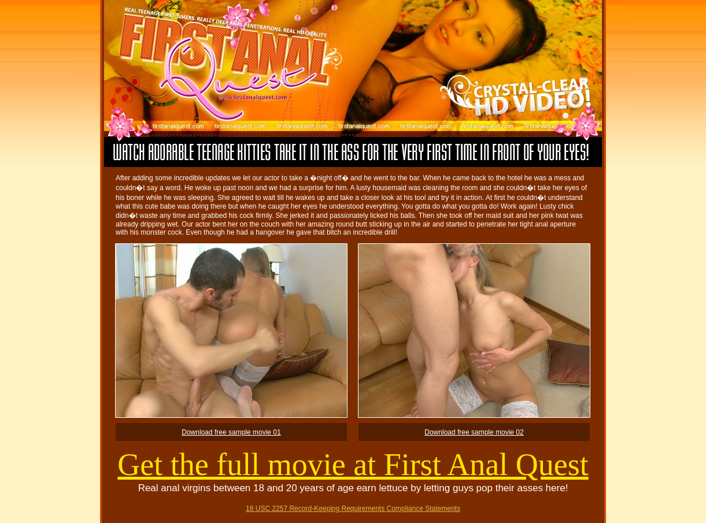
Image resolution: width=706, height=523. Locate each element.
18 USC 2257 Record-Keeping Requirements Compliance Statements (353, 509)
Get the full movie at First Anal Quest (352, 464)
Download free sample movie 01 (231, 432)
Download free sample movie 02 (473, 432)
